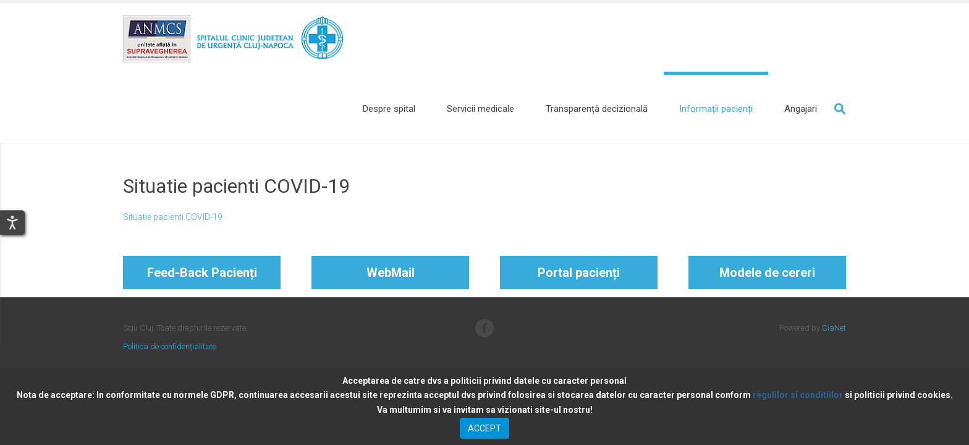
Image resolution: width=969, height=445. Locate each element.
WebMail (390, 272)
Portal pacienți (579, 272)
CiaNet (834, 328)
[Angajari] (800, 109)
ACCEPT (484, 428)
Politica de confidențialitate (169, 346)
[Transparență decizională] (596, 109)
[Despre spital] (389, 109)
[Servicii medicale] (480, 109)
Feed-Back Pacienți (202, 272)
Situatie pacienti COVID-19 (172, 217)
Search (840, 108)
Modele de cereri (767, 272)
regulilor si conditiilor (798, 395)
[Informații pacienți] (716, 109)
